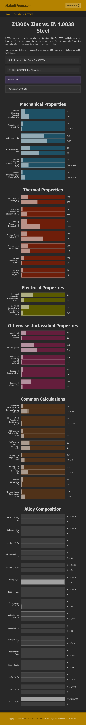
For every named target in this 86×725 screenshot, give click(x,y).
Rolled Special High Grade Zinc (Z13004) (27, 60)
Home (7, 14)
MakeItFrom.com (18, 6)
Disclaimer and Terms (33, 719)
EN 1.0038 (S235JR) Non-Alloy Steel (25, 70)
